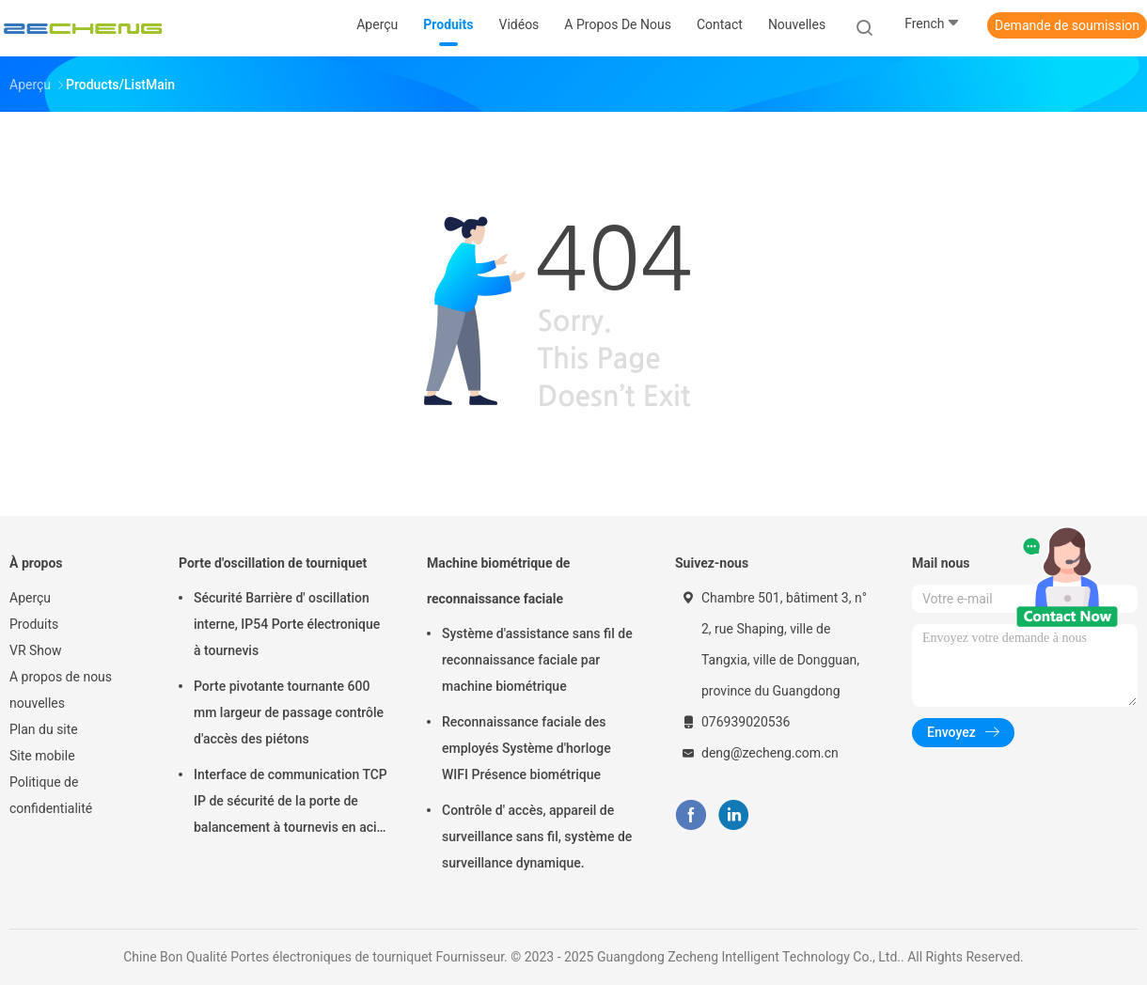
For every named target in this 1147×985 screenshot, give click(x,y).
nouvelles (37, 703)
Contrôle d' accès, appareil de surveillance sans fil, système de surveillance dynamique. (537, 836)
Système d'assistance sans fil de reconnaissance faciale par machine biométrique (537, 660)
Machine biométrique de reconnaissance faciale (498, 580)
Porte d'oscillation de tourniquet (273, 563)
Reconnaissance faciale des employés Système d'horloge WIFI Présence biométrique (526, 748)
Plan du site (43, 729)
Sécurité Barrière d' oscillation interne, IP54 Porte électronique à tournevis (287, 624)
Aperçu (30, 597)
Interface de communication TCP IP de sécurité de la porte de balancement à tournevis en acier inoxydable (291, 803)
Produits (33, 624)
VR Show (35, 650)
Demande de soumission (1067, 25)
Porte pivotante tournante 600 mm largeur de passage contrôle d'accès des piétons (289, 712)
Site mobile (42, 755)
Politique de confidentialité (50, 795)
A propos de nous (60, 676)
